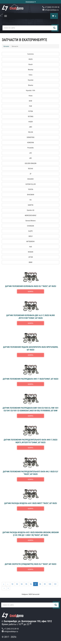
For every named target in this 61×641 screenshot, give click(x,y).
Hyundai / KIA (30, 90)
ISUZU (31, 59)
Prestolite (30, 148)
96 (31, 584)
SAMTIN (30, 205)
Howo (30, 96)
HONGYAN (30, 142)
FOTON (30, 111)
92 (12, 584)
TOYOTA (30, 189)
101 (55, 584)
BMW (30, 262)
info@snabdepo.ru (50, 10)
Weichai (30, 70)
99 (45, 584)
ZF (30, 174)
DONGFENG (30, 137)
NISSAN (30, 252)
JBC (30, 158)
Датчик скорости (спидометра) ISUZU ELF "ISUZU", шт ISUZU (30, 564)
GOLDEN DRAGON (30, 163)
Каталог (6, 46)
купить (30, 291)
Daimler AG (30, 210)
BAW (30, 101)
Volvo (30, 75)
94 (22, 584)
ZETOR (30, 257)
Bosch (31, 64)
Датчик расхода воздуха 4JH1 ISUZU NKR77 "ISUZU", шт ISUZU (30, 503)
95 (26, 584)
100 (50, 584)
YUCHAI (30, 168)
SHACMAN (30, 195)
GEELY (31, 236)
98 (40, 584)
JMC (30, 127)
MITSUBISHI (30, 241)
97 (35, 584)
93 (17, 584)
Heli (30, 247)
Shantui (30, 85)
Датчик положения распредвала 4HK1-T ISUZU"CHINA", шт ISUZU (30, 379)
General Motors (30, 221)
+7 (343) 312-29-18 (50, 7)
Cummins (30, 54)
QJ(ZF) (30, 231)
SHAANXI (30, 179)
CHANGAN (30, 226)
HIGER (30, 122)
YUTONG (30, 116)
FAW (30, 106)
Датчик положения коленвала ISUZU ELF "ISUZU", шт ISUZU (30, 286)
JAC (30, 153)
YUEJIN (30, 132)
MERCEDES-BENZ (30, 215)
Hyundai (30, 80)
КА (31, 200)
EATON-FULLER (31, 184)
